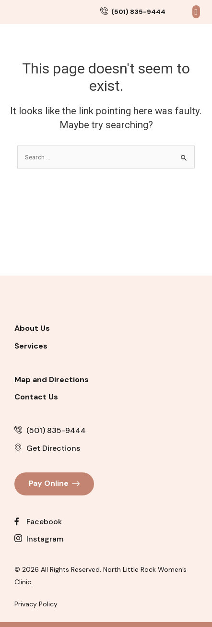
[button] (196, 19)
